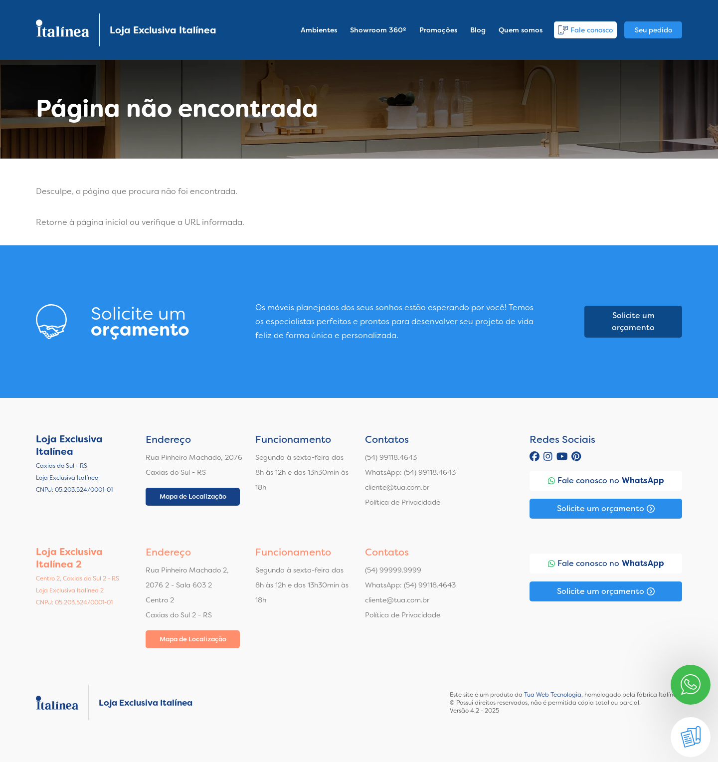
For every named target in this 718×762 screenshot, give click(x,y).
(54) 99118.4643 (391, 457)
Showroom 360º (378, 29)
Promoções (438, 29)
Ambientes (319, 29)
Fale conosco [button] (585, 29)
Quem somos (520, 29)
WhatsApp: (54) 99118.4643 (410, 472)
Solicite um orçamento (633, 321)
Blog (478, 29)
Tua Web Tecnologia (552, 695)
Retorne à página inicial (82, 222)
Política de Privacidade (402, 502)
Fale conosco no (606, 481)
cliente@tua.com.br (397, 487)
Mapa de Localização (193, 496)
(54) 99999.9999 (393, 570)
